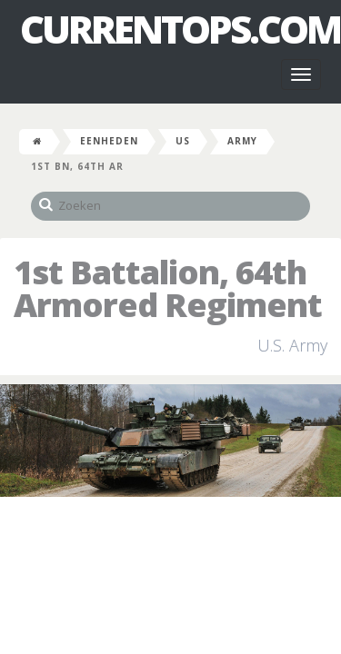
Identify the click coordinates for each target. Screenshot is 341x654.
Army (242, 140)
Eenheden (109, 140)
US (183, 140)
